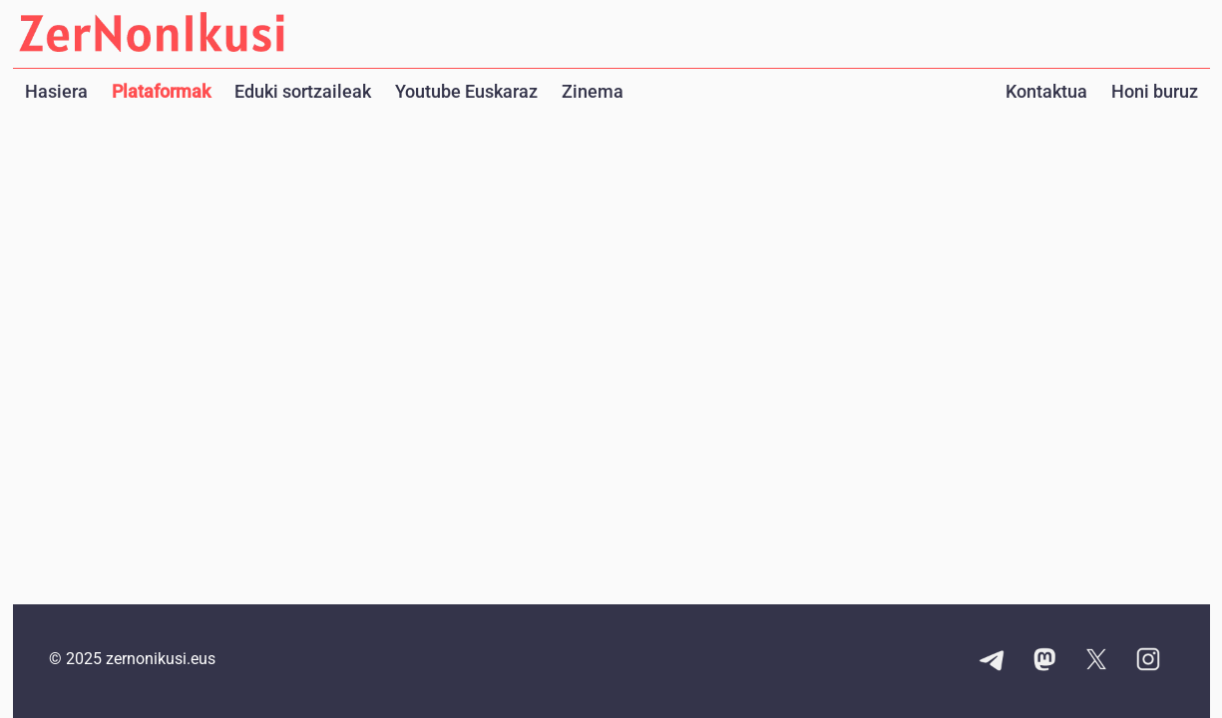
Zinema (592, 91)
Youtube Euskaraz (466, 91)
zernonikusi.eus (160, 658)
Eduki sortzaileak (302, 91)
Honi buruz (1154, 91)
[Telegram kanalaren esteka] (993, 661)
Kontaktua (1046, 91)
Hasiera (56, 91)
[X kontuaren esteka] (1096, 661)
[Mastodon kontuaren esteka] (1044, 661)
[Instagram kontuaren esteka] (1148, 661)
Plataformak (161, 91)
